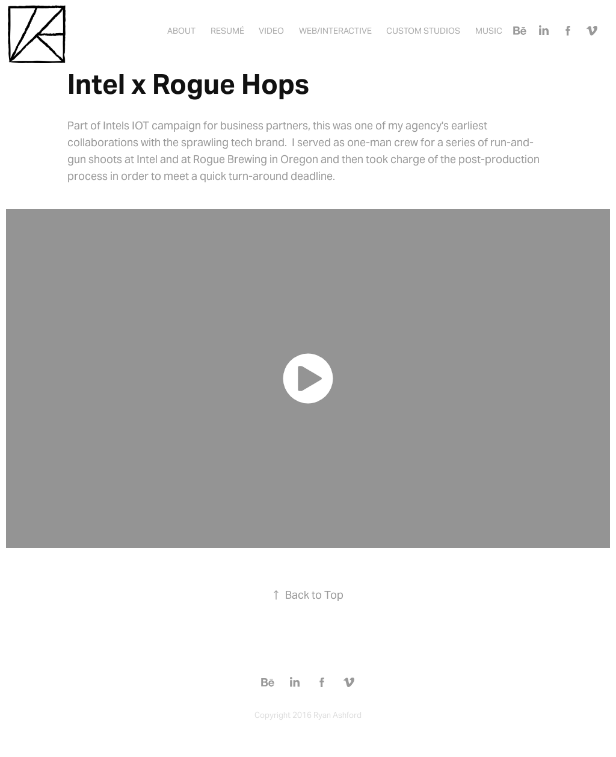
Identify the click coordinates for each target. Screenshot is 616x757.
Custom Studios (423, 30)
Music (488, 30)
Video (271, 30)
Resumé (227, 30)
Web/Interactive (335, 30)
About (181, 30)
